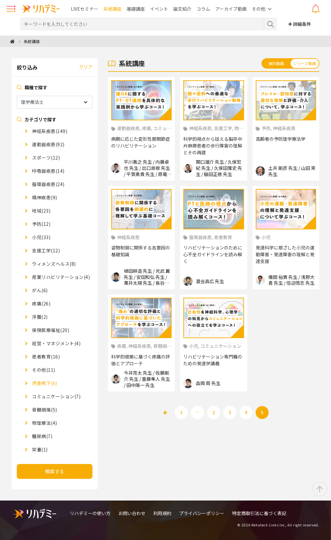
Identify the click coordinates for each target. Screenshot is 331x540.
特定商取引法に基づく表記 (259, 513)
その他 (258, 9)
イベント (159, 9)
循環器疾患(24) (48, 184)
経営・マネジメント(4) (56, 343)
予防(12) (41, 224)
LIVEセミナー (84, 9)
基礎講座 (136, 9)
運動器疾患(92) (48, 144)
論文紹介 (182, 9)
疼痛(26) (41, 303)
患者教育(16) (45, 356)
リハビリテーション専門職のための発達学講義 (212, 360)
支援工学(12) (45, 250)
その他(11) (43, 370)
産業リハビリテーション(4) (60, 277)
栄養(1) (39, 449)
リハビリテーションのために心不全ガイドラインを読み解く (212, 254)
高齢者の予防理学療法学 (280, 139)
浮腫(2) (39, 317)
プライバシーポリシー (201, 513)
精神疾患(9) (44, 197)
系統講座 (112, 9)
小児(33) (41, 237)
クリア (85, 66)
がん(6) (39, 290)
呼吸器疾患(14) (48, 171)
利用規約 (162, 513)
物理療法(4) (44, 423)
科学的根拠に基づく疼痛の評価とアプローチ (140, 360)
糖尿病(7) (42, 436)
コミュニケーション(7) (56, 396)
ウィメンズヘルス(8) (53, 263)
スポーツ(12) (45, 157)
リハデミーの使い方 (90, 513)
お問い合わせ (131, 513)
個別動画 (276, 63)
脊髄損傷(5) (44, 409)
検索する (54, 471)
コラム (203, 9)
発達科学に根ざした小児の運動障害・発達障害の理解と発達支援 (285, 254)
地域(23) (41, 210)
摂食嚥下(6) (44, 383)
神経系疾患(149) (49, 131)
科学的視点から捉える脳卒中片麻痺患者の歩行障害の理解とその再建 (212, 146)
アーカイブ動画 (231, 9)
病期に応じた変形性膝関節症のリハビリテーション (140, 142)
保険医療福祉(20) (50, 330)
